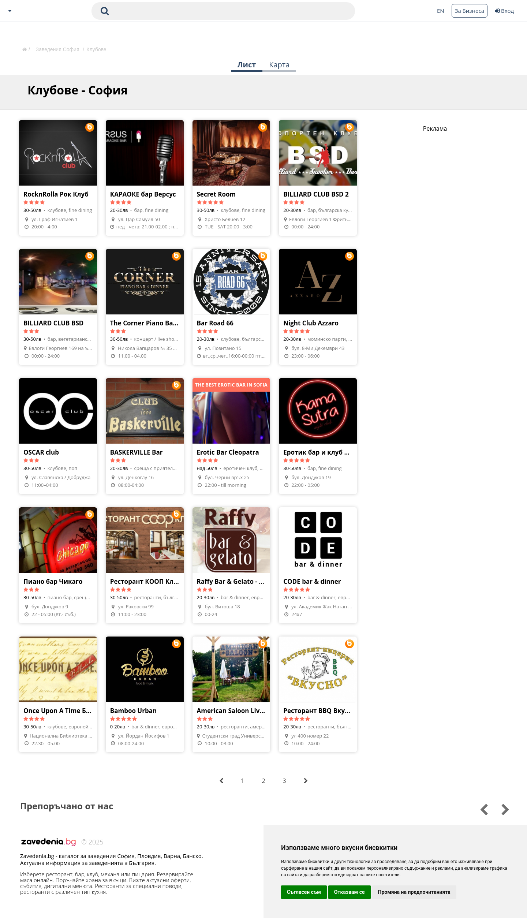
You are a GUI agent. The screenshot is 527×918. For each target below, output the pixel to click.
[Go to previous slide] (500, 808)
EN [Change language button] (440, 10)
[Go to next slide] (478, 808)
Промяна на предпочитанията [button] (414, 892)
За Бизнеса (469, 10)
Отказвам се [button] (349, 892)
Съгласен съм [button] (304, 892)
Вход (504, 10)
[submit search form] (104, 11)
